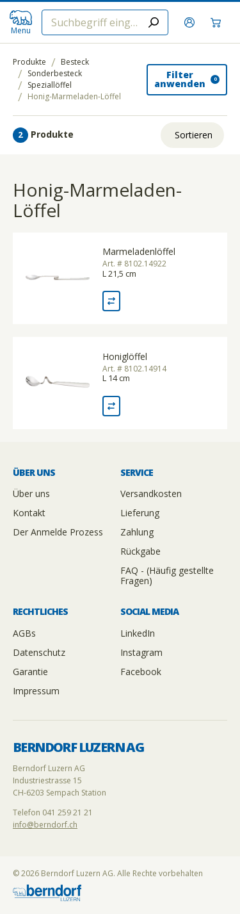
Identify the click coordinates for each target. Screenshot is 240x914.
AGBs (24, 633)
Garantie (30, 671)
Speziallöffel (50, 85)
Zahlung (137, 532)
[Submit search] (153, 22)
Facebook (140, 671)
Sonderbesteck (55, 73)
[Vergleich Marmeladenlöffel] (111, 301)
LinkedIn (137, 633)
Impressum (36, 691)
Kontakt (29, 513)
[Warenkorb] (217, 22)
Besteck (75, 62)
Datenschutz (39, 652)
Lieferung (139, 513)
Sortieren (193, 135)
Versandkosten (151, 493)
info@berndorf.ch (45, 824)
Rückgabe (140, 551)
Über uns (31, 493)
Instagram (141, 652)
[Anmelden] (191, 22)
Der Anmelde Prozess (58, 532)
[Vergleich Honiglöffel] (111, 406)
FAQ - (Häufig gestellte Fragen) (167, 575)
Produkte (29, 62)
